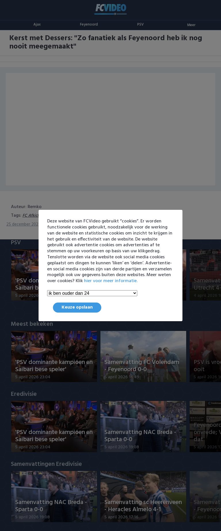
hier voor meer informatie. (111, 281)
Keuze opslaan (77, 307)
